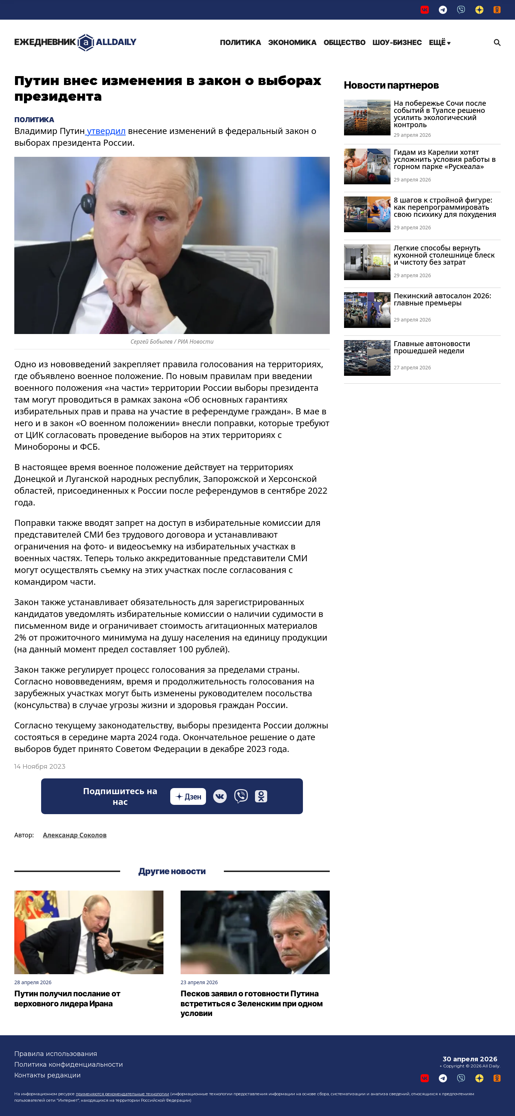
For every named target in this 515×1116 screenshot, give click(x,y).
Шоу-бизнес (397, 42)
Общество (345, 42)
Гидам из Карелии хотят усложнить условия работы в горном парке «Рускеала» (445, 159)
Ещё (440, 42)
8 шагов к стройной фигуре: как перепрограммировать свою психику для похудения (445, 207)
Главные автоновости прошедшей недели (432, 347)
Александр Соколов (75, 835)
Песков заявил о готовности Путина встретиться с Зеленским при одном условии (252, 1003)
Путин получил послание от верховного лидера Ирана (67, 998)
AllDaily (75, 43)
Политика (240, 42)
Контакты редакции (47, 1075)
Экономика (292, 42)
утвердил (105, 130)
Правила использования (55, 1054)
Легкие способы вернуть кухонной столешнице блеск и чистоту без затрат (444, 255)
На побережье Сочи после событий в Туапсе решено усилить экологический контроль (440, 113)
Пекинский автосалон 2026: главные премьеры (442, 299)
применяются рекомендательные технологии (122, 1093)
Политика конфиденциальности (68, 1064)
